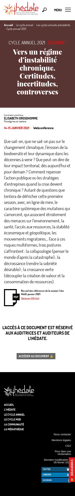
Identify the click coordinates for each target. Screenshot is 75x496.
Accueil (9, 405)
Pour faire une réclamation (63, 453)
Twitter (46, 469)
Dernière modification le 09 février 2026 (57, 461)
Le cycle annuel (14, 414)
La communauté (14, 424)
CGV (68, 445)
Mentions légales (61, 440)
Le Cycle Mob (12, 419)
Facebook (47, 480)
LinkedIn (47, 474)
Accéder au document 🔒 (36, 356)
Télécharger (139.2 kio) (30, 298)
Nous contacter (62, 434)
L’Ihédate (9, 409)
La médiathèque (14, 429)
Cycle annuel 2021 (27, 42)
